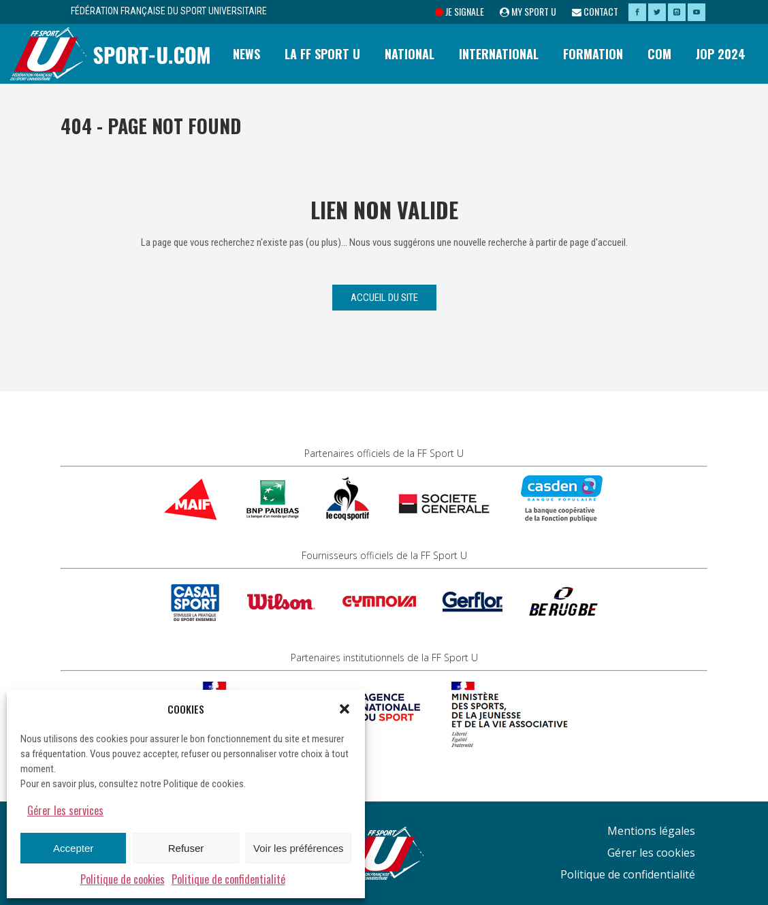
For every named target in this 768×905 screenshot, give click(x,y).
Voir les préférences (298, 848)
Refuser (186, 848)
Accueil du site (384, 297)
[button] (344, 709)
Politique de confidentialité (228, 879)
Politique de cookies (122, 879)
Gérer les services (65, 810)
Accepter (73, 848)
